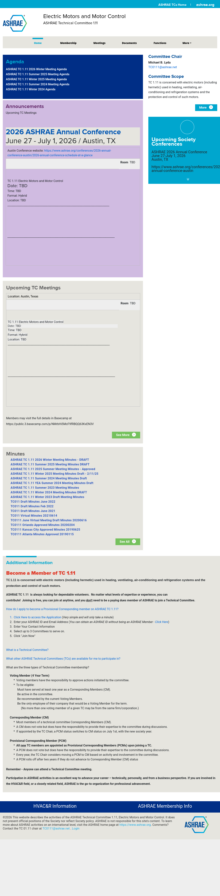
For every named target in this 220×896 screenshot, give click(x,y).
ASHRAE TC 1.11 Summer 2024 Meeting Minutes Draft (49, 478)
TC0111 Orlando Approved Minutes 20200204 (43, 525)
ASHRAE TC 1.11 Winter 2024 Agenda (30, 89)
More (185, 43)
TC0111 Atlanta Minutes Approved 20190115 (42, 534)
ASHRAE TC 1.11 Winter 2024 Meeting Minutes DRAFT (49, 492)
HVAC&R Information (54, 806)
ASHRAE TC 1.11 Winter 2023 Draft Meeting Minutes (47, 497)
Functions (160, 43)
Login (75, 828)
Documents (129, 43)
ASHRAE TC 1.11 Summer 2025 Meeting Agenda (37, 74)
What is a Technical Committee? (27, 650)
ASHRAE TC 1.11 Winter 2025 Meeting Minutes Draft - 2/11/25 (54, 473)
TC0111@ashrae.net (162, 67)
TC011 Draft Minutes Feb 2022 (32, 506)
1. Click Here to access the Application (36, 617)
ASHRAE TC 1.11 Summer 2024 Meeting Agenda (37, 84)
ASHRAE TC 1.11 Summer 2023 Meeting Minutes (45, 487)
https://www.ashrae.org (135, 825)
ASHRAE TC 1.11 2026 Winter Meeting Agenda (36, 69)
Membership (68, 43)
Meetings (99, 43)
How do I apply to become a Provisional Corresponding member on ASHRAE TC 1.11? (62, 609)
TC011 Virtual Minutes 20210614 (34, 515)
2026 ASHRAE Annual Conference (63, 132)
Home (38, 43)
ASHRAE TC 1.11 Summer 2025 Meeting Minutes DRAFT (50, 464)
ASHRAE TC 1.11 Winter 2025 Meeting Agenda (36, 79)
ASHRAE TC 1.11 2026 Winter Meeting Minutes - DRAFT (50, 460)
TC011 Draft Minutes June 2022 (33, 501)
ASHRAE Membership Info (165, 806)
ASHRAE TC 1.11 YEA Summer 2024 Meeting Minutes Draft (52, 483)
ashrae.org (205, 5)
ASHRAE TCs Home (172, 5)
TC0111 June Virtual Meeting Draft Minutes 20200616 (49, 520)
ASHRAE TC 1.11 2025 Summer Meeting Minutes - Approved (53, 469)
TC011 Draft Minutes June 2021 (33, 511)
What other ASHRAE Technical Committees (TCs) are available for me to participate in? (63, 658)
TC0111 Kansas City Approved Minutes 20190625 (45, 529)
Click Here (161, 622)
